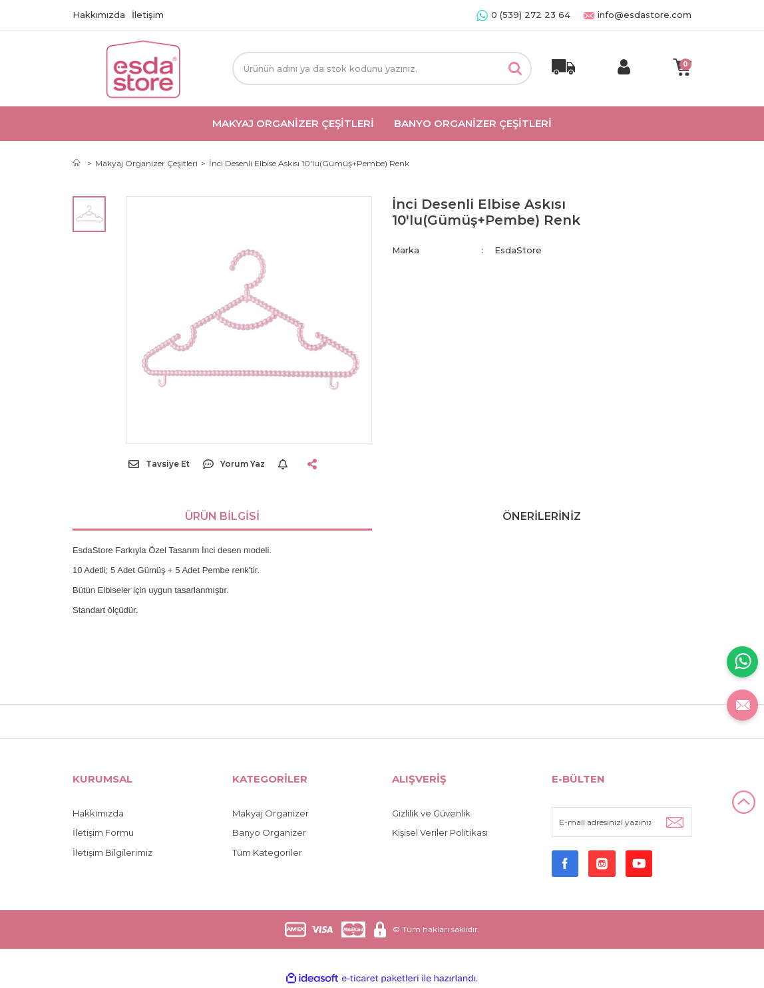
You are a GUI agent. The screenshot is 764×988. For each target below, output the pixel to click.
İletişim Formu (103, 832)
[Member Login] (624, 68)
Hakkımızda (99, 14)
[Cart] (682, 69)
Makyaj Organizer (270, 813)
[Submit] (674, 822)
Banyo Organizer (269, 832)
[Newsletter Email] (621, 822)
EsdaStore (518, 250)
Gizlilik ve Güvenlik (431, 813)
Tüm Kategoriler (267, 852)
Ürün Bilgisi (222, 516)
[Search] (382, 68)
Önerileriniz (541, 516)
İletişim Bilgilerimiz (112, 852)
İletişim (148, 14)
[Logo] (142, 69)
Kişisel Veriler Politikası (440, 832)
